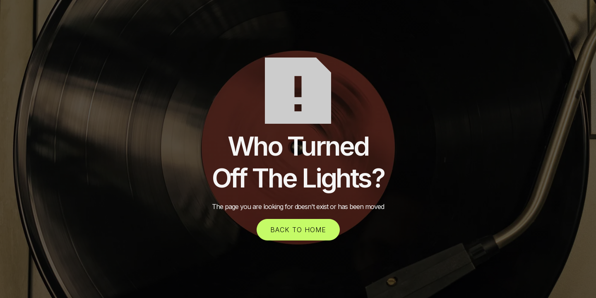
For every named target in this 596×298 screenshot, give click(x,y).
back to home (298, 230)
